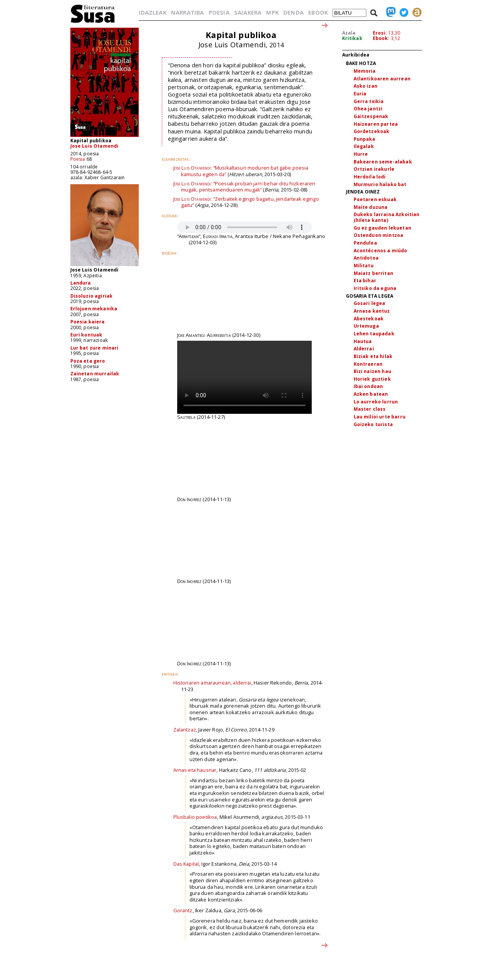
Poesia (77, 159)
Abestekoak (369, 318)
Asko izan (365, 86)
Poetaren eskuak (375, 199)
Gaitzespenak (371, 116)
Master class (370, 409)
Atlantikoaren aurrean (382, 78)
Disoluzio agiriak (91, 296)
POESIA (219, 12)
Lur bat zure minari (94, 348)
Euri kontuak (86, 335)
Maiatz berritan (373, 273)
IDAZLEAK (152, 12)
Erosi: (380, 33)
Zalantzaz (184, 729)
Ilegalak (364, 146)
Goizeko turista (373, 424)
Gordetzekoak (372, 131)
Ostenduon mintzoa (379, 235)
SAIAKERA (247, 12)
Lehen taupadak (374, 333)
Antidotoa (366, 258)
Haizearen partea (376, 124)
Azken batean (371, 394)
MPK (272, 12)
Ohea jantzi (368, 108)
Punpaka (365, 139)
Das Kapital (186, 863)
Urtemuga (366, 326)
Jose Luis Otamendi (94, 146)
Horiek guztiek (372, 379)
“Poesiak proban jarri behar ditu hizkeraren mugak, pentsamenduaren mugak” (244, 186)
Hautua (363, 341)
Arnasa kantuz (372, 311)
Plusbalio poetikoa (195, 816)
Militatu (364, 265)
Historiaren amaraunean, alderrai (212, 682)
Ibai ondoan (368, 386)
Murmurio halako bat (380, 184)
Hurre (361, 154)
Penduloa (365, 243)
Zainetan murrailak (95, 373)
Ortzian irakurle (374, 169)
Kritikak (352, 38)
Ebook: (381, 38)
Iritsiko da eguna (375, 288)
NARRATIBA (187, 12)
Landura (80, 283)
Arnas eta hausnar (195, 769)
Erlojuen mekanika (94, 308)
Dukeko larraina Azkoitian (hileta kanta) (387, 217)
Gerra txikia (369, 101)
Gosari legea (370, 303)
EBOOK (318, 12)
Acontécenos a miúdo (380, 250)
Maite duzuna (371, 207)
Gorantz (183, 910)
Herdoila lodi (370, 176)
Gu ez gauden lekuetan (382, 228)
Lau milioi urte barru (380, 416)
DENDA (293, 12)
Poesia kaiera (87, 321)
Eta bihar (365, 280)
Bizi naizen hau (372, 371)
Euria (360, 93)
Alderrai (364, 348)
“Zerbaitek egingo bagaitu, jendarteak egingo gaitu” (246, 202)
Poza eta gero (87, 361)
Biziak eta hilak (373, 356)
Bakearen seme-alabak (383, 161)
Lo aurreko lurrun (376, 401)
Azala (349, 33)
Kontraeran (368, 364)
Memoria (365, 71)
